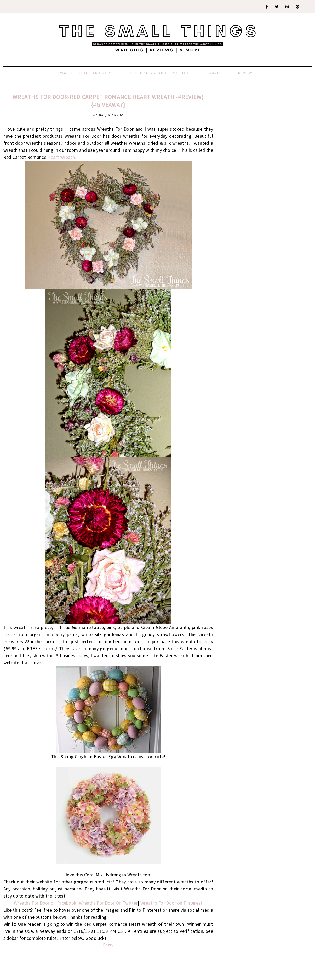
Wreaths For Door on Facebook (45, 903)
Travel (214, 73)
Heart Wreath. (61, 157)
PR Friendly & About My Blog (159, 73)
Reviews (246, 73)
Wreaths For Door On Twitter (108, 903)
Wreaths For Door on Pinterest (171, 903)
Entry (108, 944)
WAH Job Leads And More (86, 73)
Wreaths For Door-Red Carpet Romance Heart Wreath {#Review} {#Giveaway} (108, 100)
